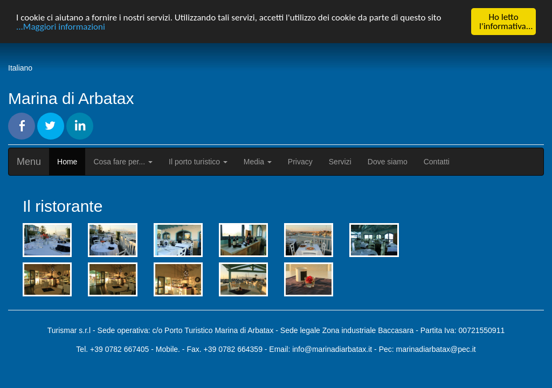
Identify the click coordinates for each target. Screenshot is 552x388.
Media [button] (258, 161)
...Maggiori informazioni (60, 26)
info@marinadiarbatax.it (332, 349)
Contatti (437, 161)
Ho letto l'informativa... (506, 21)
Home (67, 161)
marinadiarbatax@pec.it (436, 349)
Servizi (340, 161)
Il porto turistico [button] (198, 161)
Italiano (20, 68)
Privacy (300, 161)
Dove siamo (388, 161)
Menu (29, 161)
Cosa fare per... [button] (123, 161)
